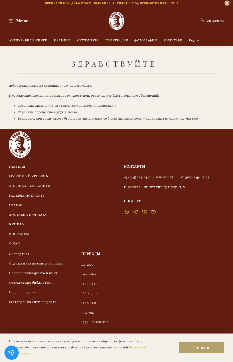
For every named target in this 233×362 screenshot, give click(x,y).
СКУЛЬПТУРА (88, 40)
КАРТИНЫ (62, 40)
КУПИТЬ (16, 224)
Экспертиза (19, 254)
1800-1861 (89, 283)
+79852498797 (212, 20)
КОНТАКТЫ (19, 234)
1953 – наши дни (95, 322)
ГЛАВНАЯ (17, 166)
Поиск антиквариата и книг (33, 273)
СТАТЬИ (15, 205)
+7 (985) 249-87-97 (194, 177)
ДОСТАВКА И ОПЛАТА (28, 214)
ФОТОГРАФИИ (145, 40)
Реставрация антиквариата (33, 302)
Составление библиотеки (31, 282)
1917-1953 (88, 312)
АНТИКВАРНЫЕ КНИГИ (28, 40)
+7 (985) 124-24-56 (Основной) (148, 177)
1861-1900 (89, 293)
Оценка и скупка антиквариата (36, 263)
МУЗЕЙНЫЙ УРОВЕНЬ (28, 176)
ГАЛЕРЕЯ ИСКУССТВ (27, 195)
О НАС (14, 243)
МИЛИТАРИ (172, 40)
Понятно (201, 348)
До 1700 (87, 264)
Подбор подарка (22, 292)
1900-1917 (89, 303)
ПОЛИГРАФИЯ (116, 40)
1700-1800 (89, 274)
